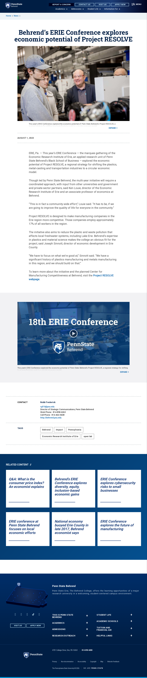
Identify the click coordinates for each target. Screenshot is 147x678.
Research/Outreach (63, 636)
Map (101, 661)
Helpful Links (104, 636)
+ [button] (87, 616)
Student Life (93, 9)
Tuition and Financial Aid (104, 629)
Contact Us (84, 4)
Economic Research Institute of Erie (60, 436)
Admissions (76, 9)
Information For (111, 9)
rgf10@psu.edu (47, 406)
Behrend (46, 429)
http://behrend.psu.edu (50, 417)
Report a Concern (61, 4)
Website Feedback (113, 661)
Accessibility (82, 661)
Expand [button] (112, 128)
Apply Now (120, 4)
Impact (59, 429)
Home (8, 16)
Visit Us (102, 4)
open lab (88, 436)
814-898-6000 (87, 650)
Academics (60, 9)
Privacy (54, 661)
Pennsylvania (74, 429)
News (16, 16)
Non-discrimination (67, 661)
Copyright (93, 661)
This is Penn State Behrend (62, 616)
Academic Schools (107, 621)
